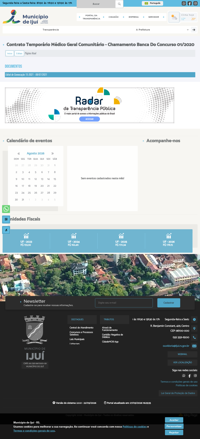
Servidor (92, 29)
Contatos (109, 29)
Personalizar (174, 426)
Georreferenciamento (180, 29)
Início (9, 53)
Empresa (75, 29)
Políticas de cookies (186, 385)
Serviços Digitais (131, 29)
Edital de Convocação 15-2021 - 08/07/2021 (26, 74)
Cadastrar (168, 302)
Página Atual (30, 53)
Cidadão (58, 29)
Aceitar (174, 420)
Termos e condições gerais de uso (178, 381)
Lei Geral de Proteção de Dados (178, 393)
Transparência (16, 29)
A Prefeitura (39, 29)
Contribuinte (154, 29)
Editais (19, 53)
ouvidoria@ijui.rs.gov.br (176, 346)
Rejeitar (174, 432)
